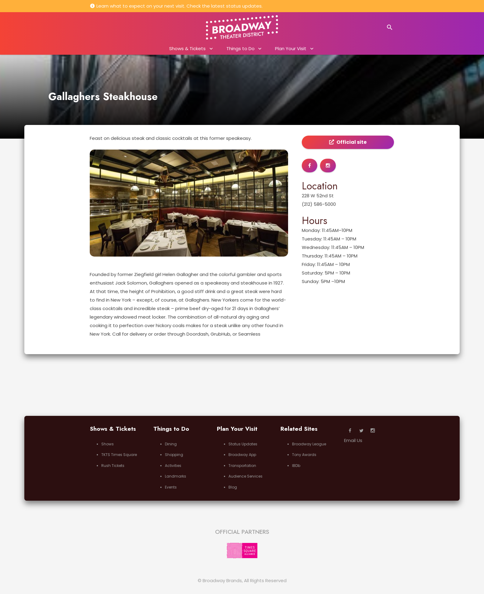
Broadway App (242, 454)
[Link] (242, 27)
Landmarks (175, 476)
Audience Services (245, 476)
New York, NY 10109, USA (124, 27)
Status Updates (242, 444)
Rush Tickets (112, 465)
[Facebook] (350, 431)
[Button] (309, 165)
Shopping (174, 454)
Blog (232, 487)
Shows (107, 444)
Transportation (242, 465)
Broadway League (309, 444)
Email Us (353, 440)
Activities (173, 465)
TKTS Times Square (119, 454)
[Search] (390, 27)
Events (171, 487)
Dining (171, 444)
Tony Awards (304, 454)
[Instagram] (372, 431)
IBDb (296, 465)
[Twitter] (361, 431)
